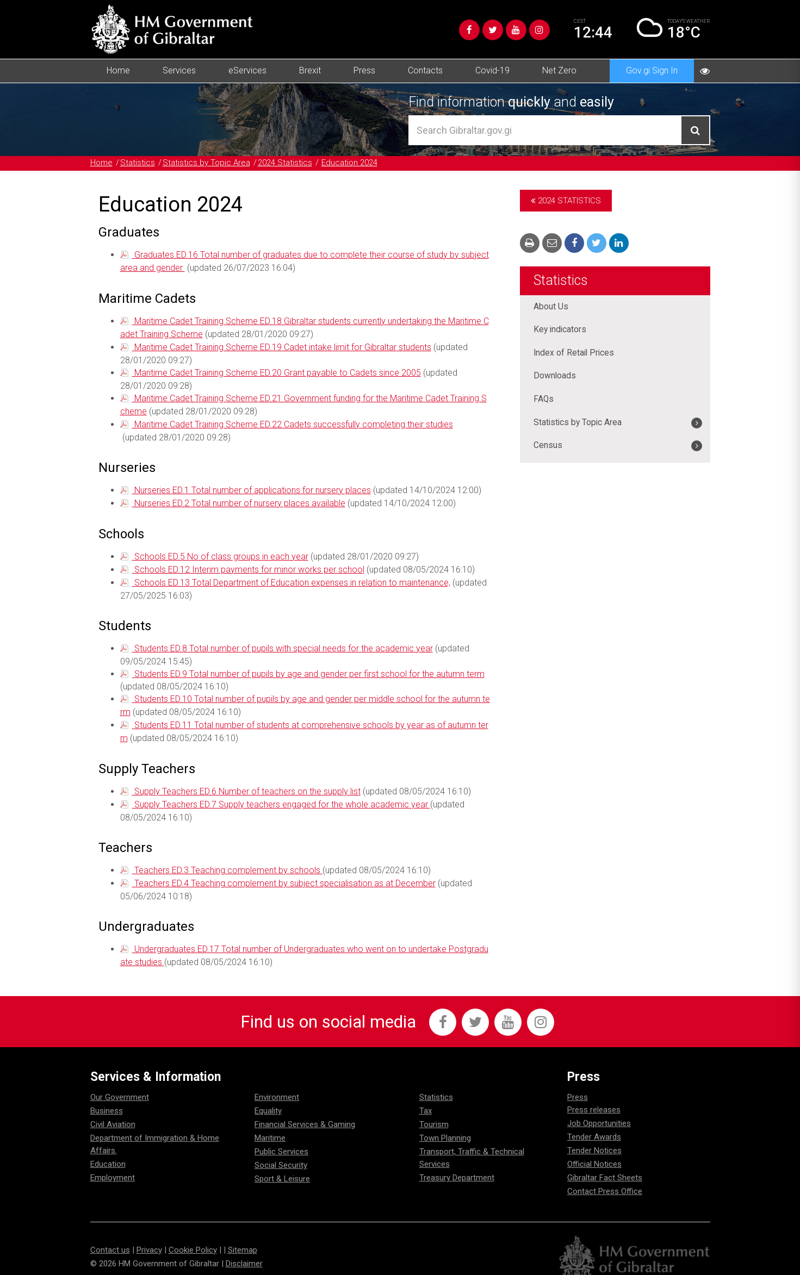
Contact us (110, 1235)
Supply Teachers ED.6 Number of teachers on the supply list (246, 780)
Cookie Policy (193, 1235)
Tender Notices (594, 1136)
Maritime (270, 1124)
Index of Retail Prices (575, 353)
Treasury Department (456, 1163)
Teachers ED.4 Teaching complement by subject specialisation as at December (284, 871)
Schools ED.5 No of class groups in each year (220, 550)
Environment (277, 1083)
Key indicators (561, 330)
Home (118, 70)
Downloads (555, 376)
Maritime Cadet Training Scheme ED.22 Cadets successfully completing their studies (292, 419)
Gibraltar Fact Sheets (604, 1163)
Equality (268, 1097)
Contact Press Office (604, 1177)
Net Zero (559, 70)
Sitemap (242, 1235)
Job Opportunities (599, 1109)
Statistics (137, 162)
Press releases (594, 1095)
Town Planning (445, 1124)
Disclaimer (244, 1249)
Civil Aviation (112, 1110)
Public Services (281, 1137)
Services (179, 70)
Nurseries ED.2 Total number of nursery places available (238, 497)
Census (548, 446)
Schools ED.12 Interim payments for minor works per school (248, 562)
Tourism (434, 1110)
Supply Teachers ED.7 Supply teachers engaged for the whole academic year (281, 793)
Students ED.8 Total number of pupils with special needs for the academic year (282, 640)
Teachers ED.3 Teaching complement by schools (227, 858)
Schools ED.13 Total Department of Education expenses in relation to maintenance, (291, 575)
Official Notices (594, 1150)
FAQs (544, 400)
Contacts (425, 70)
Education (108, 1150)
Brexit (310, 70)
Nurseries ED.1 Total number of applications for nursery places (251, 485)
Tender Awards (594, 1123)
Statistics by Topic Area (206, 162)
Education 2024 (349, 162)
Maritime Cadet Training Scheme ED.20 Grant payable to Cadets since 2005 (276, 369)
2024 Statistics (285, 162)
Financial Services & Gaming (305, 1110)
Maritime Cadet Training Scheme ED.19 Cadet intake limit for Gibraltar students (281, 344)
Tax (425, 1097)
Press (364, 70)
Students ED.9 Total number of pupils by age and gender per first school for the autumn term (308, 665)
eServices (247, 70)
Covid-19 (492, 70)
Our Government (119, 1083)
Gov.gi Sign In (652, 70)
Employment (112, 1163)
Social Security (281, 1151)
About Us (551, 306)
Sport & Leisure (282, 1165)
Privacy (149, 1235)
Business (106, 1097)
